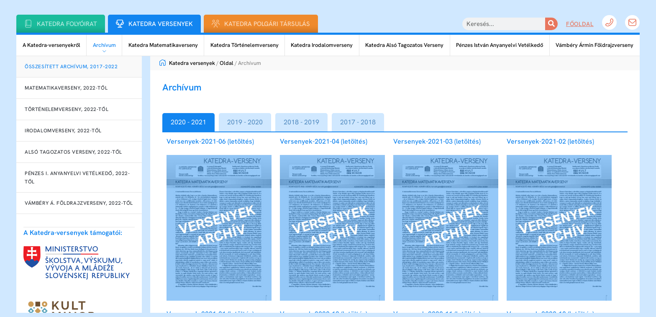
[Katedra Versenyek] (120, 24)
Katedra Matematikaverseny (163, 45)
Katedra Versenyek (160, 24)
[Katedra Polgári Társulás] (216, 24)
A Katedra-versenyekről (51, 45)
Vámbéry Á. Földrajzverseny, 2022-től (79, 203)
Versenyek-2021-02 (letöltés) (550, 141)
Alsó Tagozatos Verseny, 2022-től (73, 152)
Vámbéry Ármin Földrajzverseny (594, 45)
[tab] (188, 122)
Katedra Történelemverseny (244, 45)
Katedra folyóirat (67, 24)
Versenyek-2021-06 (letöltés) (210, 141)
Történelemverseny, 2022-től (66, 109)
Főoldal (580, 24)
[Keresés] (551, 24)
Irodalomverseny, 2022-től (63, 130)
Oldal (226, 63)
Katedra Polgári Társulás (267, 24)
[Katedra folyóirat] (28, 24)
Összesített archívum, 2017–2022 (71, 66)
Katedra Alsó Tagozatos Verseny (404, 45)
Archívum (104, 45)
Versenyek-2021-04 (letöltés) (323, 141)
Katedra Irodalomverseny (322, 45)
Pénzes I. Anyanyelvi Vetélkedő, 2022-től (77, 177)
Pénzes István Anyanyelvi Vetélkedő (499, 45)
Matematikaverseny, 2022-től (66, 88)
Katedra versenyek (187, 63)
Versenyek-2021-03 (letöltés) (437, 141)
